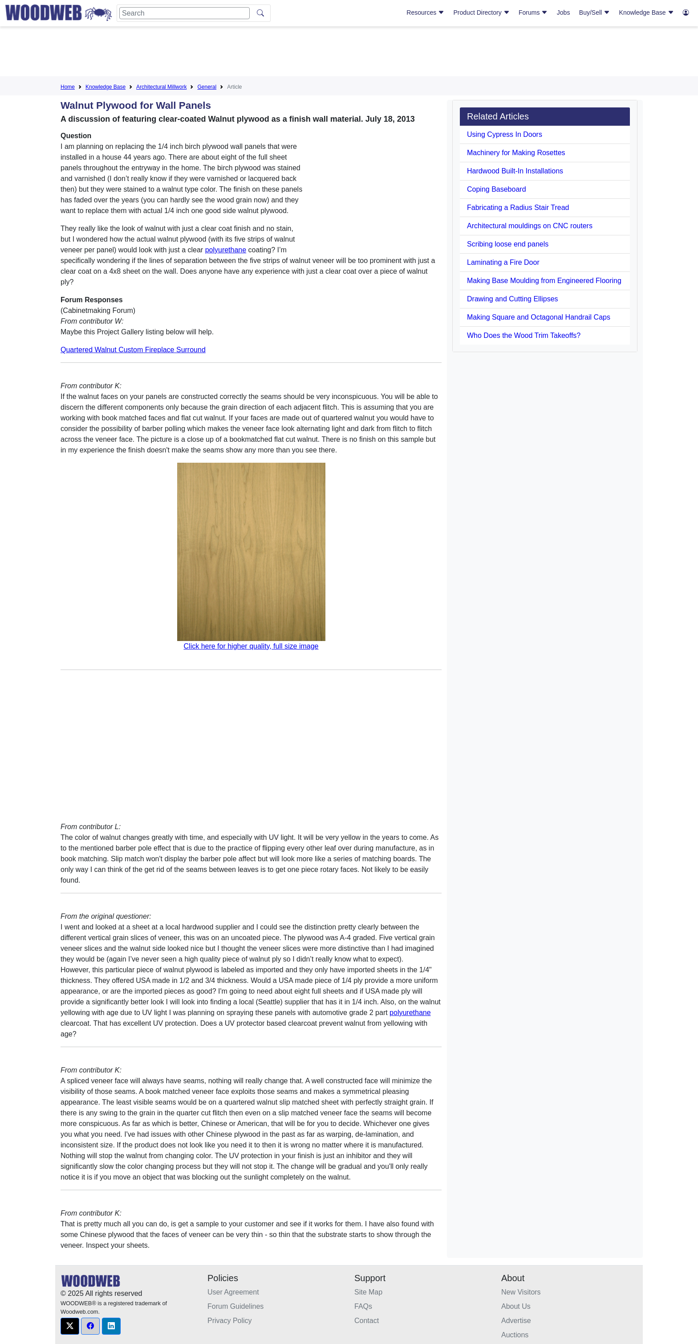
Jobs (563, 12)
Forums (533, 12)
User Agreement (233, 1292)
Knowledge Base (646, 12)
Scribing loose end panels (507, 244)
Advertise (516, 1320)
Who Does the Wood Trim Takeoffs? (523, 335)
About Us (516, 1306)
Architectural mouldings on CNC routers (529, 226)
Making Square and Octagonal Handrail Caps (538, 317)
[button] (70, 1326)
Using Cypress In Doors (504, 134)
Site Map (368, 1292)
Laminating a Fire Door (503, 262)
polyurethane (226, 250)
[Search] (184, 13)
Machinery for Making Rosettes (516, 152)
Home (68, 87)
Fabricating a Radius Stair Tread (518, 207)
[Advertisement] (349, 53)
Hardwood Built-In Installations (515, 171)
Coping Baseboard (496, 189)
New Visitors (521, 1292)
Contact (366, 1320)
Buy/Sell (594, 12)
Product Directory (482, 12)
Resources (425, 12)
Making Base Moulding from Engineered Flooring (544, 280)
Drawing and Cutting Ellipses (512, 299)
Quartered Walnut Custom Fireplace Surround (133, 349)
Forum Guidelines (235, 1306)
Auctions (514, 1335)
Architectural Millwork (161, 87)
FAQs (363, 1306)
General (206, 87)
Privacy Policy (229, 1320)
